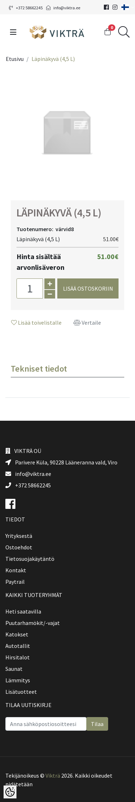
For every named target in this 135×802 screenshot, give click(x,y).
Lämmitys (17, 680)
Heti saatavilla (23, 611)
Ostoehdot (18, 547)
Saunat (14, 668)
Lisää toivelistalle (36, 322)
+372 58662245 (26, 7)
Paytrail (15, 581)
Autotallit (17, 645)
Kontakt (15, 570)
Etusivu (15, 58)
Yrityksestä (18, 535)
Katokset (16, 634)
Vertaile (87, 322)
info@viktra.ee (63, 7)
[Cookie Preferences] (10, 792)
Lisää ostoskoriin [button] (88, 288)
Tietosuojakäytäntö (29, 558)
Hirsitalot (17, 657)
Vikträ (52, 775)
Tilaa (97, 723)
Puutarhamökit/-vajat (32, 622)
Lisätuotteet (21, 691)
